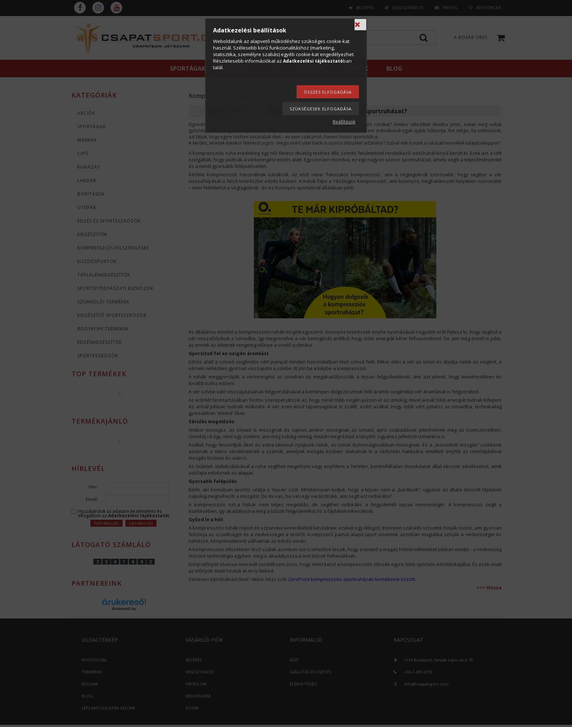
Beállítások (344, 122)
